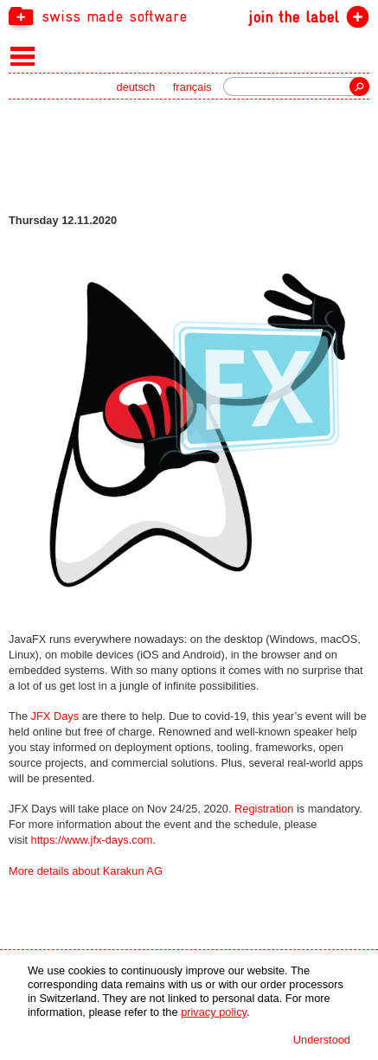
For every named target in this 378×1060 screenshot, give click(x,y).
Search (359, 86)
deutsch (136, 86)
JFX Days (55, 716)
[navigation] (189, 15)
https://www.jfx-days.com (92, 839)
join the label (293, 17)
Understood (321, 1039)
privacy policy (214, 1011)
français (192, 86)
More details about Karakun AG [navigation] (86, 870)
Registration (263, 808)
